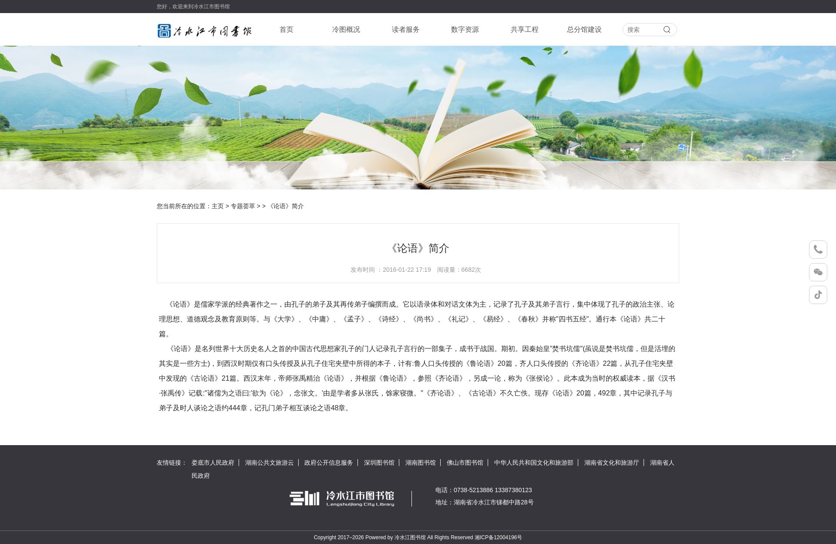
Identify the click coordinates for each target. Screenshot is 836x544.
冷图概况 (346, 29)
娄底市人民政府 (213, 462)
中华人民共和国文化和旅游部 (533, 462)
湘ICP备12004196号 (498, 537)
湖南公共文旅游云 (269, 462)
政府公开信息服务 (328, 462)
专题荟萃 (243, 206)
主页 (218, 206)
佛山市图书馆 (465, 462)
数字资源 (465, 29)
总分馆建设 (584, 29)
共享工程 (525, 29)
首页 (286, 29)
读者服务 (406, 29)
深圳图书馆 (379, 462)
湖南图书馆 (420, 462)
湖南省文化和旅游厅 (611, 462)
